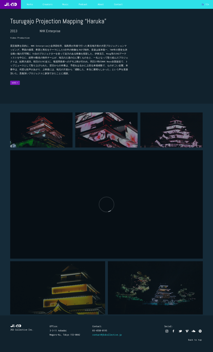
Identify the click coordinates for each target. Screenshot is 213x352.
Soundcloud (193, 331)
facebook (173, 331)
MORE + (15, 83)
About (101, 4)
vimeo (186, 331)
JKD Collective (15, 325)
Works (30, 4)
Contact (118, 4)
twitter (180, 331)
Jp (202, 4)
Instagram (167, 331)
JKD (10, 4)
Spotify (200, 331)
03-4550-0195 (99, 330)
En (207, 4)
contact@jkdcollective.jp (107, 335)
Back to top (195, 340)
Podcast (83, 4)
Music (65, 4)
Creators (47, 4)
